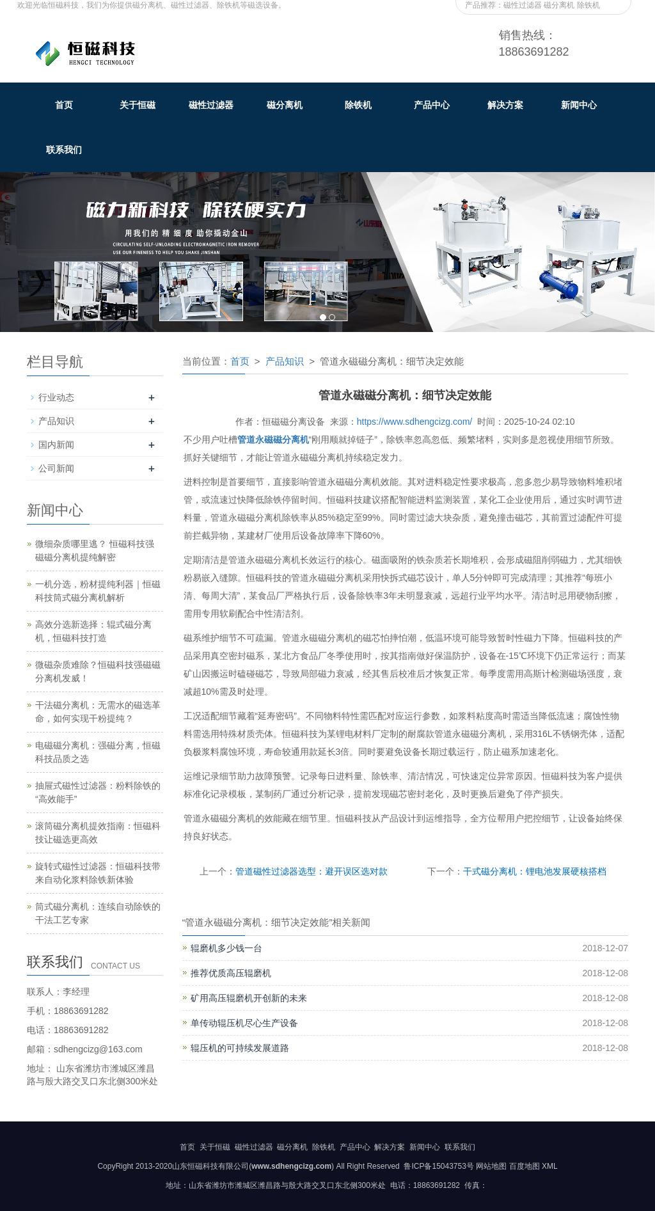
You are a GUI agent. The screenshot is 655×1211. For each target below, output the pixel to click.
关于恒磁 (137, 105)
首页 (64, 105)
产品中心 (432, 105)
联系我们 (64, 150)
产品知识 (284, 361)
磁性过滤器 (211, 105)
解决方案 (505, 105)
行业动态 (56, 397)
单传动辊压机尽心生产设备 (244, 1023)
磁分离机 (285, 105)
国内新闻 (56, 444)
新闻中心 (579, 105)
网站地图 (491, 1166)
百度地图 (524, 1166)
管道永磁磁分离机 (273, 439)
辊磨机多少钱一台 (226, 948)
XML (550, 1166)
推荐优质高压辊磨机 (231, 973)
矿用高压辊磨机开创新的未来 (249, 998)
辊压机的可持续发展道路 (240, 1048)
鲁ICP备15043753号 (438, 1166)
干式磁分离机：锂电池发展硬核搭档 (534, 871)
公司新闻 (56, 468)
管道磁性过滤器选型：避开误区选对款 (311, 871)
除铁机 (358, 105)
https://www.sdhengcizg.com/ (415, 421)
